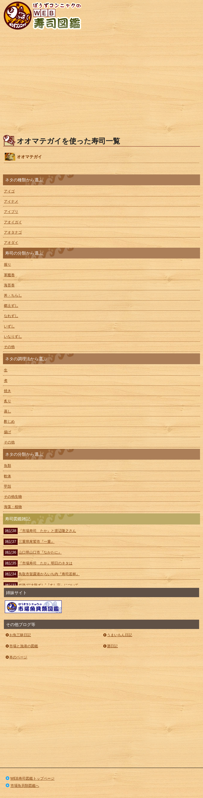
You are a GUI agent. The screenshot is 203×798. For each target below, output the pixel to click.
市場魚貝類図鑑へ (22, 786)
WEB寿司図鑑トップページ (29, 778)
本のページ (16, 657)
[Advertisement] (101, 84)
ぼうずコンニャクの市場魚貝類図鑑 (33, 606)
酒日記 (110, 646)
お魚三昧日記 (18, 635)
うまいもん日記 (117, 635)
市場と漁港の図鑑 (21, 646)
